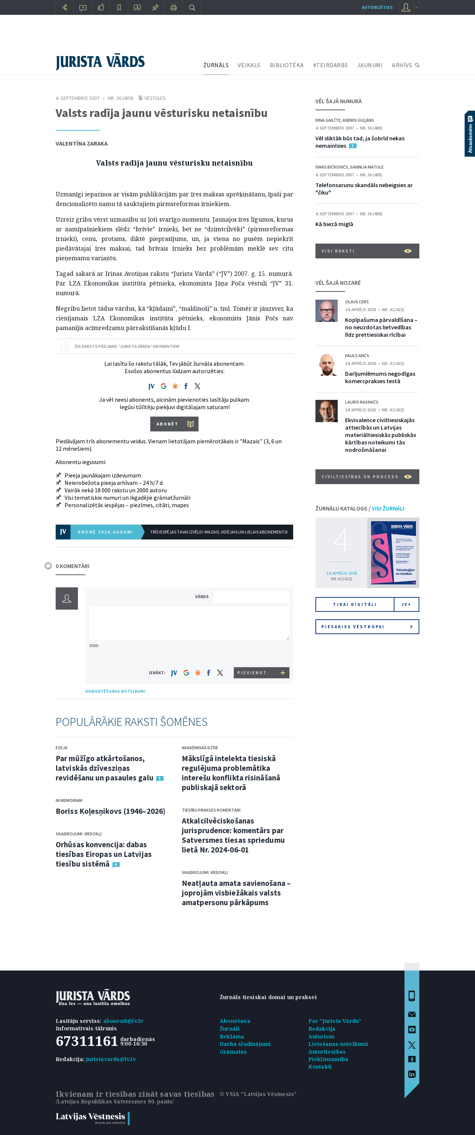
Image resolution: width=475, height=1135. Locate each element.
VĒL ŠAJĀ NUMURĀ (338, 101)
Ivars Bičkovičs (331, 167)
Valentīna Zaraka (82, 143)
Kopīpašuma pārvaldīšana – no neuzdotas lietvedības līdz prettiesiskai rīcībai (381, 327)
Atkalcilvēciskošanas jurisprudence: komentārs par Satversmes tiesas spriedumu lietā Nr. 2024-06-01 (233, 835)
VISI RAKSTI (367, 251)
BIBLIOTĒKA (287, 65)
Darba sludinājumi (245, 1043)
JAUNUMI (370, 65)
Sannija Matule (367, 167)
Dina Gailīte (328, 120)
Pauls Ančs (357, 355)
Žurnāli (230, 1028)
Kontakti (320, 1066)
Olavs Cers (357, 301)
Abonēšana (235, 1020)
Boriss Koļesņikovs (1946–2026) (111, 811)
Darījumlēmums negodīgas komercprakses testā (380, 377)
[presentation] (252, 653)
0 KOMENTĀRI (72, 566)
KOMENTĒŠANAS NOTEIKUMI (115, 691)
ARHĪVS (402, 65)
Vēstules (155, 98)
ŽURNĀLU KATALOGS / (359, 508)
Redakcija (322, 1028)
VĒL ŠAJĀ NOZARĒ (338, 282)
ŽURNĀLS (216, 65)
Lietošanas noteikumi (338, 1043)
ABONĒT (167, 424)
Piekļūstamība (328, 1059)
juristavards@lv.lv (111, 1059)
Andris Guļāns (358, 120)
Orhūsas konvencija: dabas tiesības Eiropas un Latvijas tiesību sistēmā (104, 854)
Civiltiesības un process (367, 476)
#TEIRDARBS (330, 65)
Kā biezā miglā (334, 224)
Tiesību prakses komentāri (211, 810)
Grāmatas (233, 1051)
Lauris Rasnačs (362, 402)
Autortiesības (327, 1051)
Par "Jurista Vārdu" (335, 1020)
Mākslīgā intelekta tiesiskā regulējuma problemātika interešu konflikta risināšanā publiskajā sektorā (231, 772)
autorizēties (377, 7)
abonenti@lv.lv (123, 1020)
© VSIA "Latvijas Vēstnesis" (258, 1094)
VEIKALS (249, 65)
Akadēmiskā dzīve (200, 747)
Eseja (62, 747)
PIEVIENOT (252, 672)
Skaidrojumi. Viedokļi (79, 833)
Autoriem (321, 1036)
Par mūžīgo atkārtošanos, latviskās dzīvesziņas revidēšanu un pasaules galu (105, 768)
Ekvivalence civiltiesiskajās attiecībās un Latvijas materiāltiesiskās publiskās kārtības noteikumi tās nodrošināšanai (380, 434)
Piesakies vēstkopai (367, 626)
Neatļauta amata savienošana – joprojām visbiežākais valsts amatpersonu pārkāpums (236, 892)
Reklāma (232, 1036)
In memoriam (69, 800)
